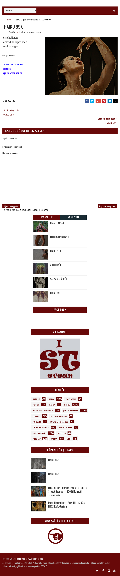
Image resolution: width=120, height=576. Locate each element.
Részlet (37, 439)
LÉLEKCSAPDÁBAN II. (60, 237)
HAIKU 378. (55, 251)
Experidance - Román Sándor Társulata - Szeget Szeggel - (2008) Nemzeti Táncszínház (68, 491)
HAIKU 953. (53, 474)
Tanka (54, 439)
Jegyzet (37, 416)
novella (61, 433)
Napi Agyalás (39, 433)
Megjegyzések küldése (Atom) (32, 209)
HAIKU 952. (53, 460)
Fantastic (71, 399)
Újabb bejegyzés (11, 206)
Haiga (52, 405)
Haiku (17, 19)
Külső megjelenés (59, 422)
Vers (69, 439)
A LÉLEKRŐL (55, 265)
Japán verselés (30, 19)
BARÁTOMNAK (57, 223)
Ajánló (36, 399)
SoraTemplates (18, 558)
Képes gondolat (59, 416)
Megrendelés (65, 427)
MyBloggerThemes (35, 558)
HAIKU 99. (55, 293)
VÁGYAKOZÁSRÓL (58, 279)
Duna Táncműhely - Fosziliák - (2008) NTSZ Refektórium (66, 504)
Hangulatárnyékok (43, 410)
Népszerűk (46, 217)
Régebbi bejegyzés (107, 206)
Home (8, 19)
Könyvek (37, 422)
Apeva (52, 399)
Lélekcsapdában (41, 427)
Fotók (36, 405)
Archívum (73, 217)
